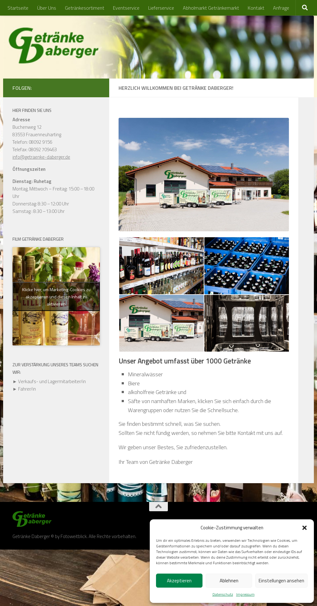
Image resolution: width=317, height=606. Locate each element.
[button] (304, 528)
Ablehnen (229, 580)
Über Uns (46, 8)
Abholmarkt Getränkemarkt (211, 8)
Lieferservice (161, 8)
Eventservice (126, 8)
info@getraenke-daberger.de (41, 157)
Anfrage (281, 8)
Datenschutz (222, 594)
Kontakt (256, 8)
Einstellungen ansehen (281, 580)
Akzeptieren (179, 580)
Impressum (245, 594)
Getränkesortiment (84, 8)
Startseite (17, 8)
